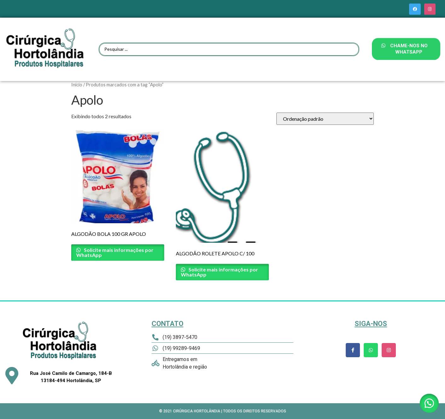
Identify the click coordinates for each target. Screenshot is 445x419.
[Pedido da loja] (325, 119)
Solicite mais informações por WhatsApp (114, 252)
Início (76, 84)
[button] (429, 403)
